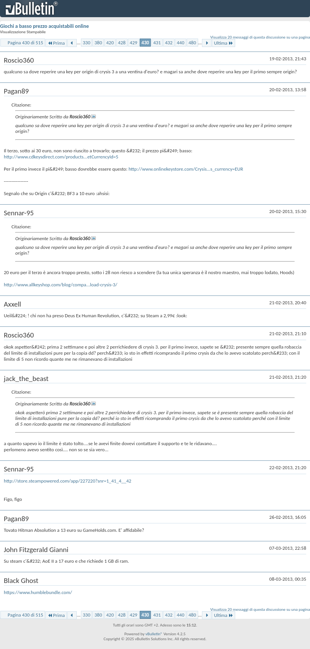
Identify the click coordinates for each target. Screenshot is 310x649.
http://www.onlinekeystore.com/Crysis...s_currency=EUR (186, 169)
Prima (56, 43)
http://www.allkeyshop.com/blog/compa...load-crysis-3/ (60, 284)
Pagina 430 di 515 (25, 42)
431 (157, 42)
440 (180, 42)
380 (98, 42)
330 (86, 42)
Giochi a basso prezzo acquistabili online (44, 26)
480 (192, 42)
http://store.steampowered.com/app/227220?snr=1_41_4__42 (67, 481)
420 (110, 42)
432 (169, 42)
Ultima (223, 43)
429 (133, 42)
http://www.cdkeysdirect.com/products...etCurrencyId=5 (61, 157)
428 (122, 42)
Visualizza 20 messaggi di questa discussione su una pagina (260, 37)
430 (145, 42)
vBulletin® (154, 633)
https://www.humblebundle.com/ (38, 592)
